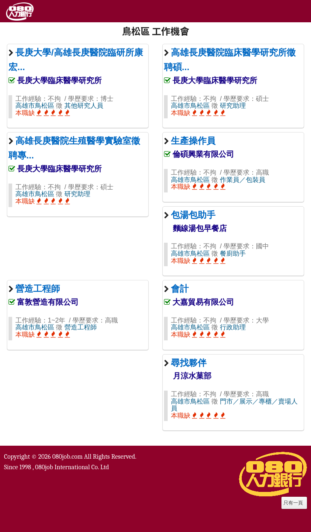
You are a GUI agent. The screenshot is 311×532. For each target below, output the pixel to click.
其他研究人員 (83, 105)
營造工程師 (80, 327)
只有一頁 (293, 503)
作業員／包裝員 (242, 179)
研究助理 (233, 105)
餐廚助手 (233, 253)
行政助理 (233, 327)
